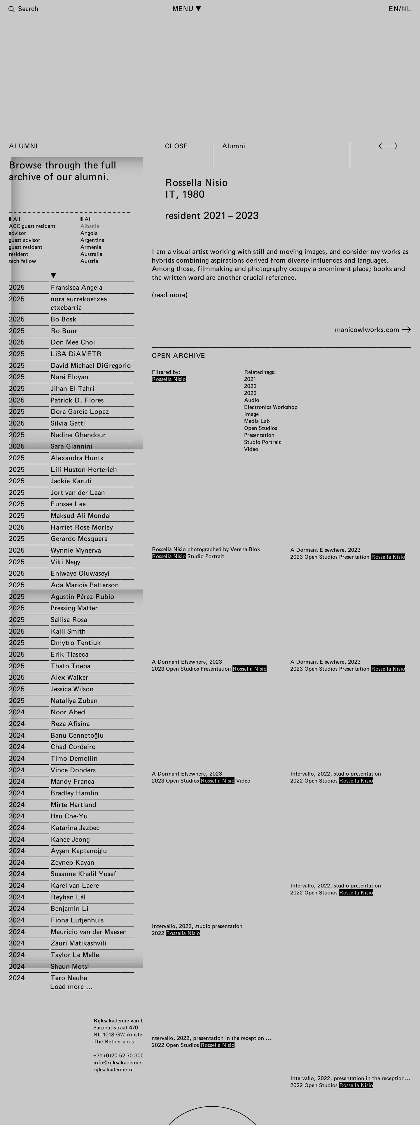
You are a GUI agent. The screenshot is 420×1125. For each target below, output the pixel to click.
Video (243, 780)
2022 (296, 780)
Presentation (354, 556)
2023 (296, 556)
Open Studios (320, 556)
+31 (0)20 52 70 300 (118, 1055)
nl (406, 8)
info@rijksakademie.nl (120, 1062)
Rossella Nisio (169, 556)
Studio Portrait (205, 556)
